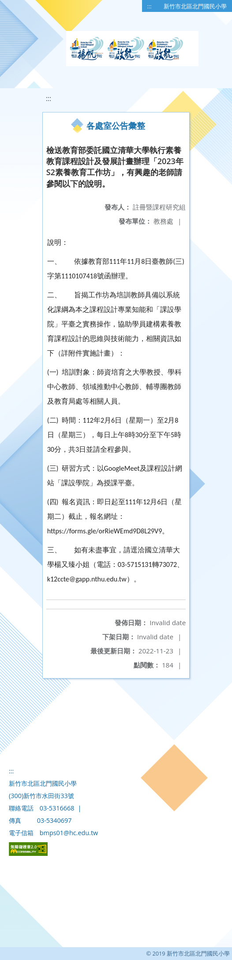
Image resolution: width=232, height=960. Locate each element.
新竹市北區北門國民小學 (195, 6)
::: (149, 6)
